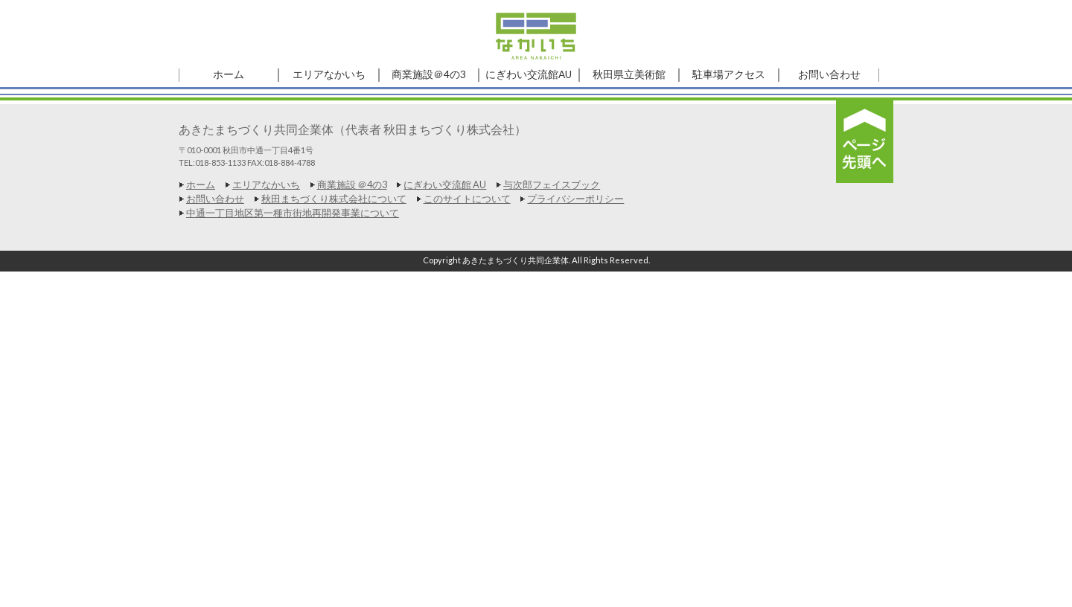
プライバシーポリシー (575, 199)
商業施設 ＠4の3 (352, 184)
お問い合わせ (215, 199)
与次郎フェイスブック (551, 184)
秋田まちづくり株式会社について (333, 199)
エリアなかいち (266, 184)
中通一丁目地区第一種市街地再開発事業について (292, 213)
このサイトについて (467, 199)
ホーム (200, 184)
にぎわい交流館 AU (444, 184)
